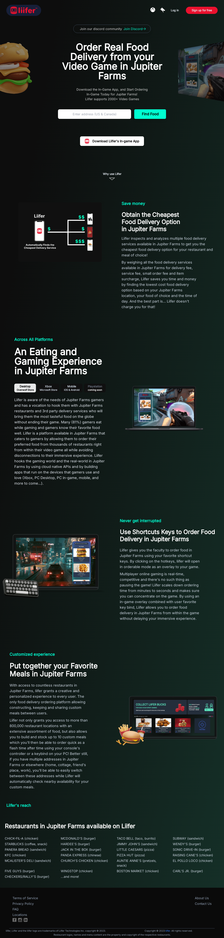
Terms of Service (25, 898)
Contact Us (203, 904)
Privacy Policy (23, 904)
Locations (20, 915)
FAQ (15, 909)
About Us (202, 898)
